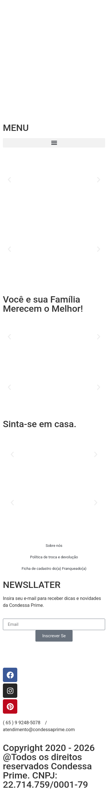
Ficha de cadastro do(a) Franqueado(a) (54, 568)
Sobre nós (54, 545)
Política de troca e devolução (54, 557)
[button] (54, 143)
